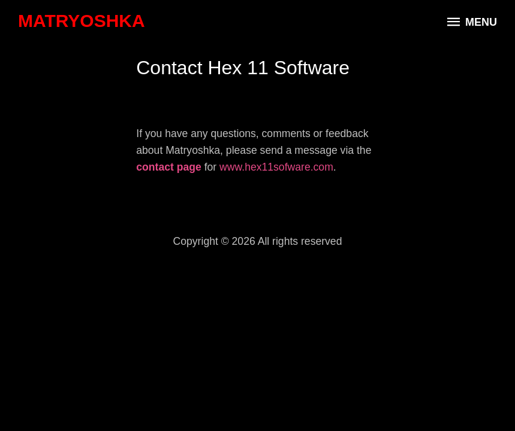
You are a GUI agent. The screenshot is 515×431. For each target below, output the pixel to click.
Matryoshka (81, 21)
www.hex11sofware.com (276, 167)
